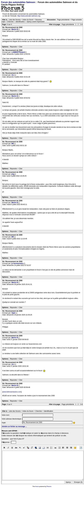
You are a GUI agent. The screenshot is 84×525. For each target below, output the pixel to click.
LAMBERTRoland (18, 52)
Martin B (14, 29)
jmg (13, 174)
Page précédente (63, 20)
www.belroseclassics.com (12, 392)
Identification (20, 22)
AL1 (13, 75)
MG (12, 144)
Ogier (13, 313)
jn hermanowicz (17, 263)
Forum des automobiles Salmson (18, 2)
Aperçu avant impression (36, 22)
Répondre (13, 47)
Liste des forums (15, 20)
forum (37, 486)
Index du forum (27, 20)
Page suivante (76, 20)
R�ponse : (6, 442)
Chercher (10, 22)
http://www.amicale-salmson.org (28, 16)
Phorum (48, 486)
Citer (20, 47)
